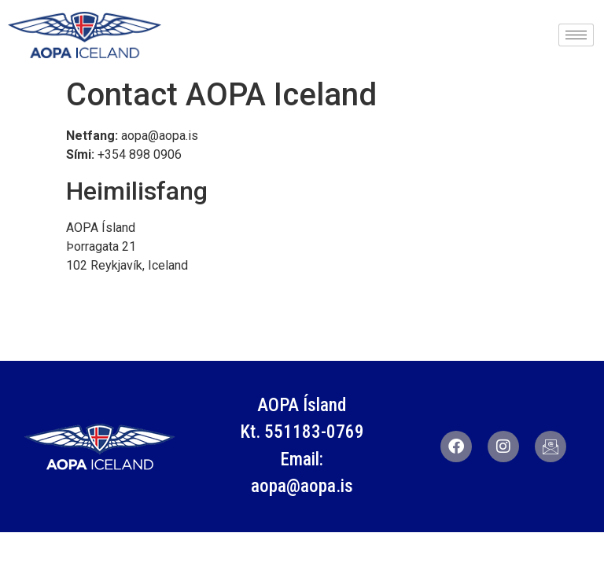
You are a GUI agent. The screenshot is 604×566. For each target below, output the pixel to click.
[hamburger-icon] (576, 35)
